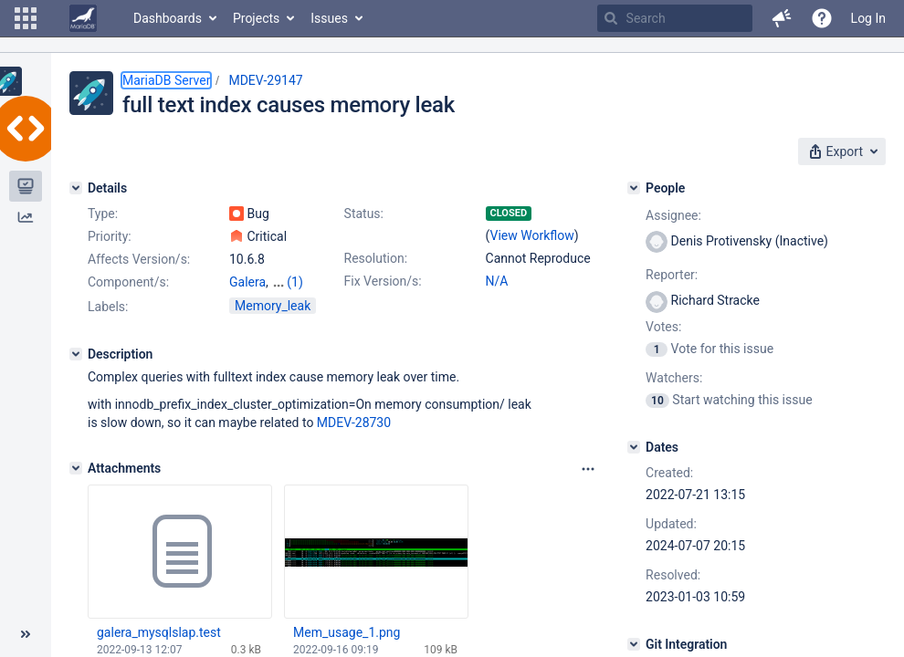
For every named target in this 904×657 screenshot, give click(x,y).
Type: (103, 213)
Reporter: (672, 274)
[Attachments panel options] (588, 469)
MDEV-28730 (354, 422)
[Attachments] (75, 468)
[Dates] (633, 447)
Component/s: (128, 282)
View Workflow (532, 235)
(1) (295, 282)
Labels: (108, 306)
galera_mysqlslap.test (159, 632)
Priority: (109, 236)
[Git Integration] (633, 644)
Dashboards (167, 18)
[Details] (75, 188)
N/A (497, 281)
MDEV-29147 (265, 80)
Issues (329, 18)
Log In (868, 18)
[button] (25, 18)
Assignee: (673, 215)
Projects (256, 18)
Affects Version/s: (139, 259)
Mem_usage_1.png (346, 632)
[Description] (75, 354)
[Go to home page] (83, 18)
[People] (633, 188)
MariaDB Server (166, 80)
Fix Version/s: (383, 281)
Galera (247, 282)
